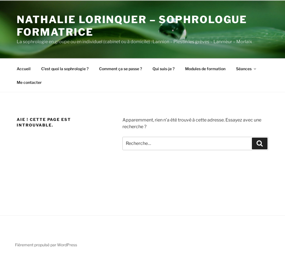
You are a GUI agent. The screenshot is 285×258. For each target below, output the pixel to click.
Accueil (24, 68)
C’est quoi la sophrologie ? (65, 68)
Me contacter (29, 82)
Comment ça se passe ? (120, 68)
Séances (246, 68)
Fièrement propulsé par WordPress (46, 244)
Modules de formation (205, 68)
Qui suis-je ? (164, 68)
